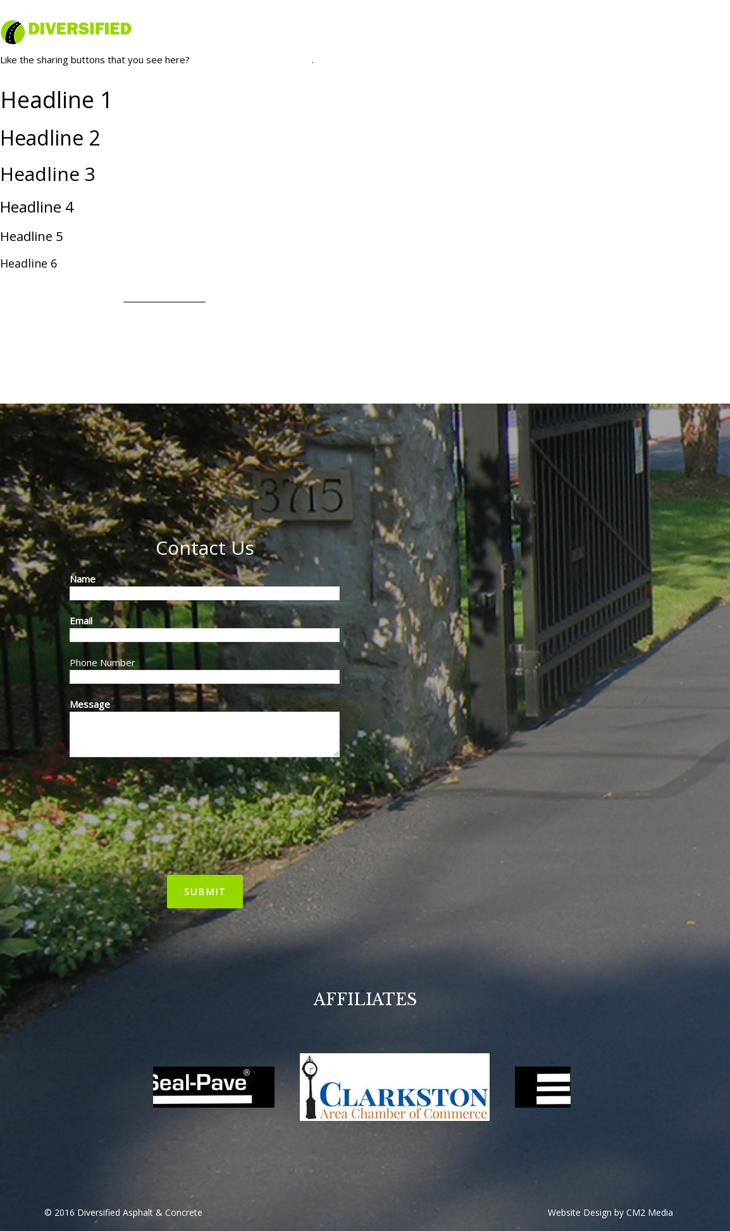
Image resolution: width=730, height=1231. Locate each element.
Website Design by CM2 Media (610, 1212)
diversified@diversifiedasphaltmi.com (568, 16)
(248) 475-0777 (691, 16)
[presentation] (121, 816)
